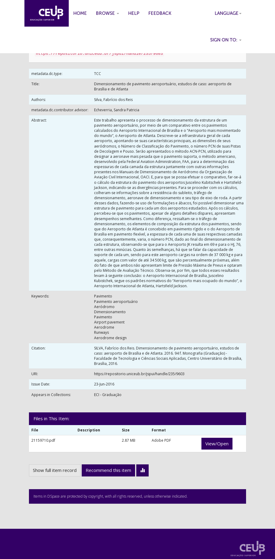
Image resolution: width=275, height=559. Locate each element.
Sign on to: (226, 40)
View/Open (217, 443)
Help (133, 13)
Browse (107, 13)
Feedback (159, 13)
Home (80, 13)
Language (228, 13)
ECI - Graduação (108, 394)
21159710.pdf (43, 440)
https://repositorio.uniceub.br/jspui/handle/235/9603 (139, 373)
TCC (97, 73)
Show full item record (55, 470)
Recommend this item (108, 470)
